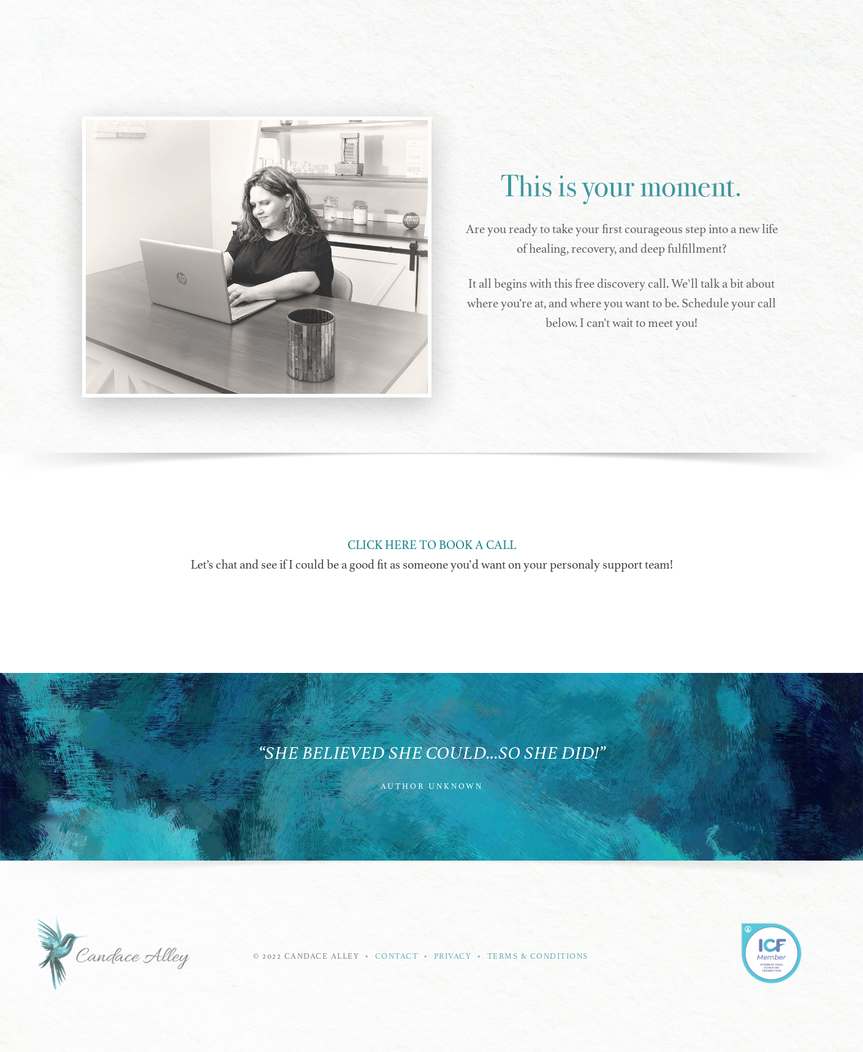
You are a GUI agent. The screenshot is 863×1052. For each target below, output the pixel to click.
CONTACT (398, 956)
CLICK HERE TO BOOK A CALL (432, 545)
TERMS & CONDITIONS (537, 956)
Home (249, 52)
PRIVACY (453, 956)
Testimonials (453, 52)
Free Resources (645, 52)
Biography (723, 52)
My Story (300, 52)
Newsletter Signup (547, 52)
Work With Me (372, 52)
